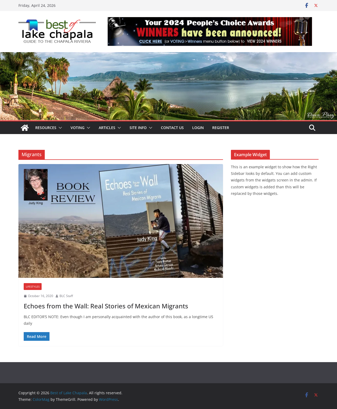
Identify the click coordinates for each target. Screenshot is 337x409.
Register (220, 127)
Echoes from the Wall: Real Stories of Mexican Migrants (106, 306)
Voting (78, 127)
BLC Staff (66, 296)
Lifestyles (32, 286)
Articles (107, 127)
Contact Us (172, 127)
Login (198, 127)
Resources (45, 127)
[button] (59, 127)
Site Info (138, 127)
